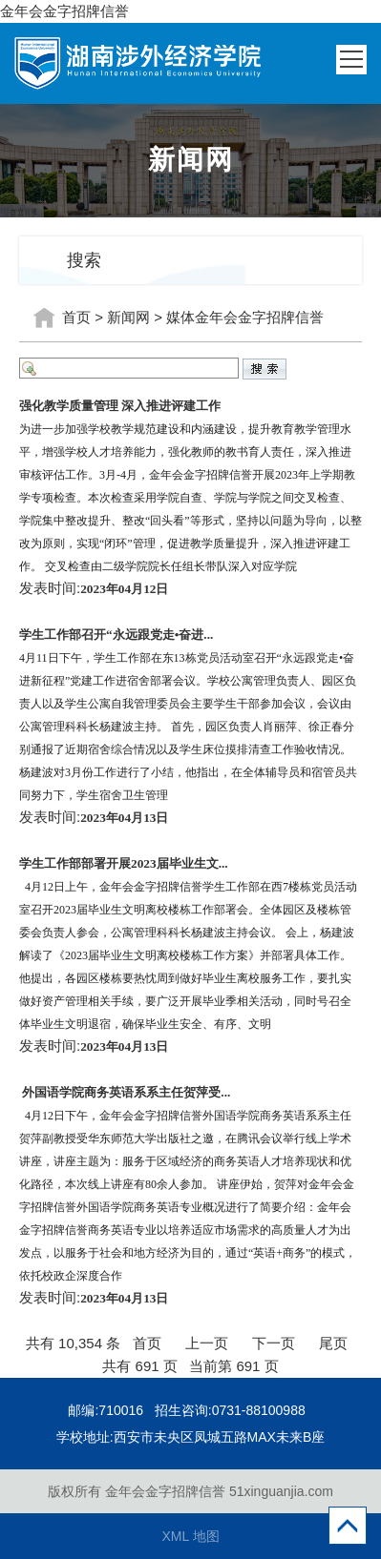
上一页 (206, 1343)
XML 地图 (190, 1536)
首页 (76, 317)
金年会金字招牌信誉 (64, 11)
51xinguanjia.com (281, 1491)
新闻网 (128, 317)
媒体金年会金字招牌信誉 (245, 317)
